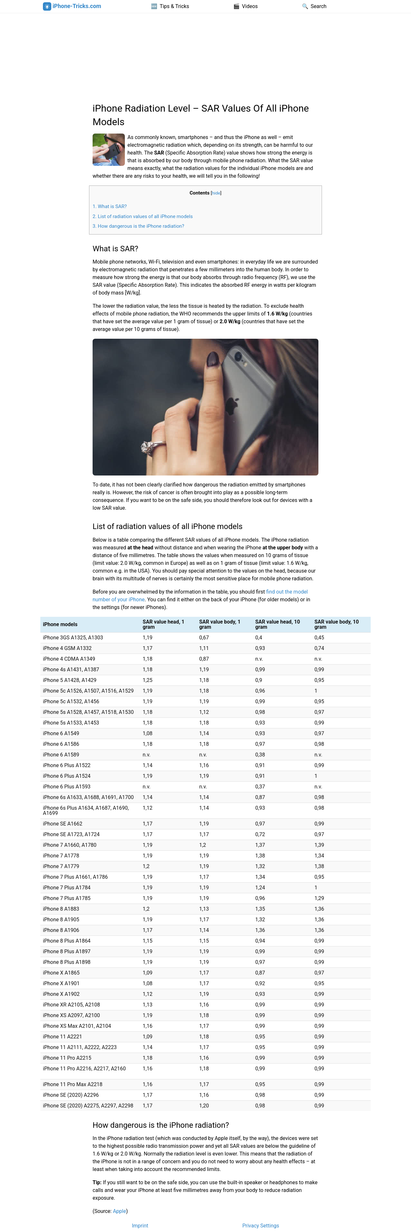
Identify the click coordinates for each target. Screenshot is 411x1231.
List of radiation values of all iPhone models (143, 216)
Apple (119, 1211)
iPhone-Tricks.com (72, 6)
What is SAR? (110, 206)
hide (216, 192)
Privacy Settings (260, 1226)
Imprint (140, 1226)
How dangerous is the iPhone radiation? (138, 226)
